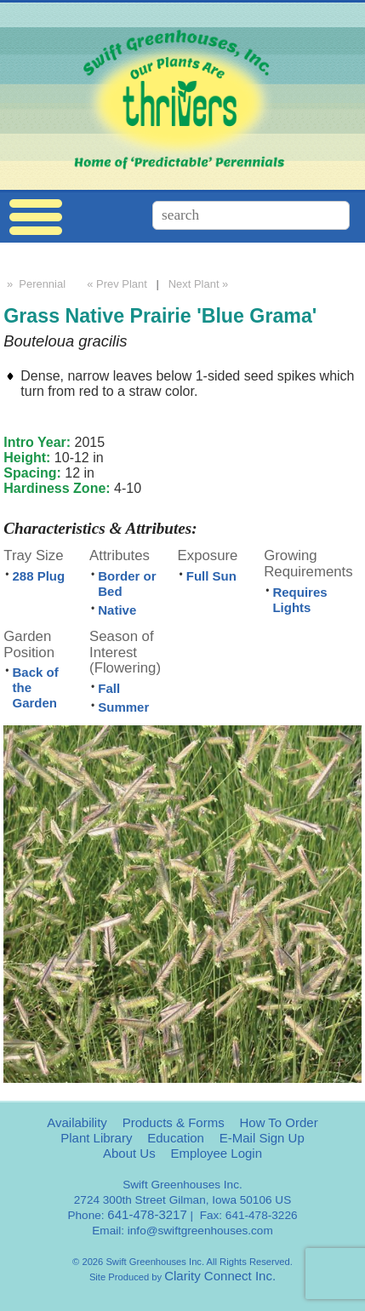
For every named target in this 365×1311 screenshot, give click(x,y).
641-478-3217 (146, 1214)
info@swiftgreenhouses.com (200, 1230)
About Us (129, 1153)
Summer (123, 707)
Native (117, 610)
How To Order (278, 1122)
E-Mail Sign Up (262, 1138)
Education (175, 1138)
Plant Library (96, 1138)
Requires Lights (299, 600)
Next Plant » (199, 284)
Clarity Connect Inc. (220, 1275)
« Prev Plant (115, 284)
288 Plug (38, 576)
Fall (109, 688)
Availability (77, 1122)
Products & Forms (174, 1122)
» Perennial (34, 284)
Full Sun (211, 576)
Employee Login (216, 1153)
